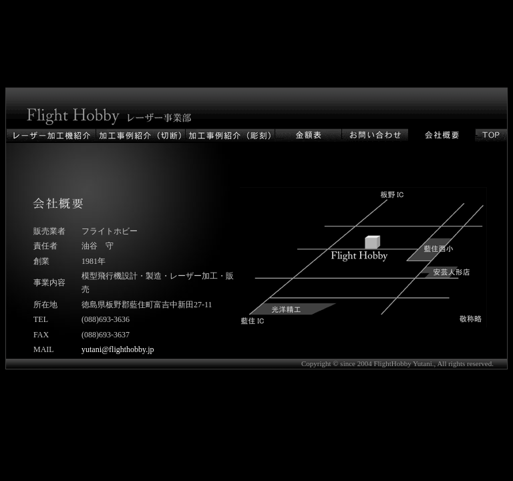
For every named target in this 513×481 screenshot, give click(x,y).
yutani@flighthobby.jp (117, 349)
